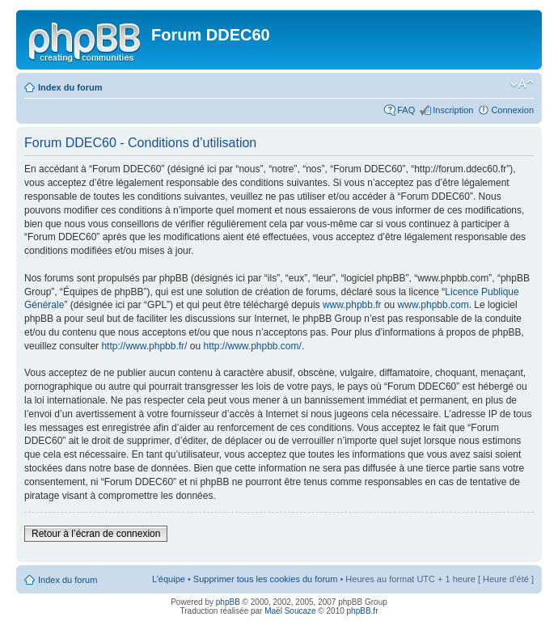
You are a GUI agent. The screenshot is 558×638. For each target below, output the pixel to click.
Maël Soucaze (289, 610)
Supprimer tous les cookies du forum (265, 579)
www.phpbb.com (433, 305)
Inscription (453, 110)
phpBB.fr (362, 610)
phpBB (228, 602)
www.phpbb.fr (352, 305)
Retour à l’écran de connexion (96, 533)
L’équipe (168, 579)
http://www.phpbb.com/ (252, 346)
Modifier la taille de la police (522, 84)
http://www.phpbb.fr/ (144, 346)
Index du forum (70, 87)
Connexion (512, 110)
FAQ (406, 110)
